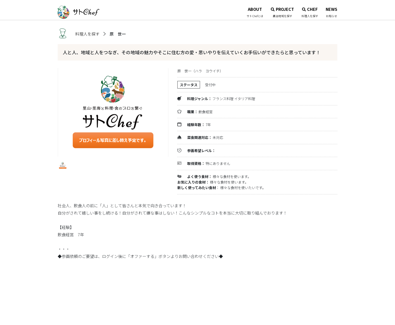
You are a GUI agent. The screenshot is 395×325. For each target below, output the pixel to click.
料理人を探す (87, 34)
